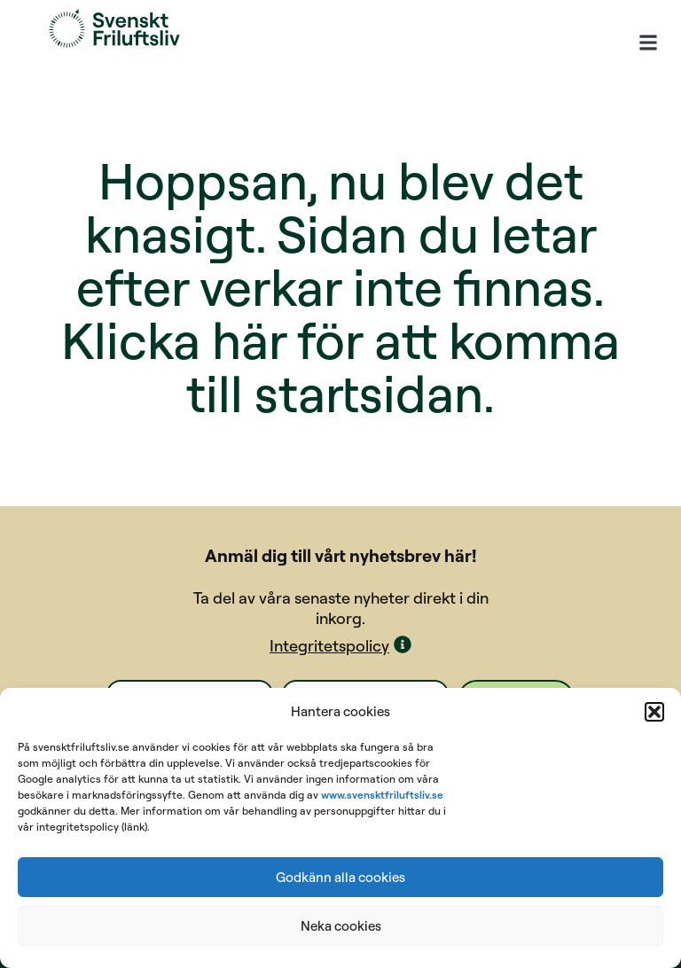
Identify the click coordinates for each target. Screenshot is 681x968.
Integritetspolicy (329, 646)
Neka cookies (341, 925)
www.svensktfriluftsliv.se (382, 794)
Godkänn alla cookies (340, 877)
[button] (654, 712)
